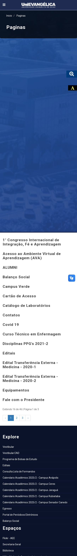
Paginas (21, 15)
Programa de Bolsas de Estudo (20, 459)
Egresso (7, 508)
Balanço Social (11, 520)
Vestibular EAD (11, 453)
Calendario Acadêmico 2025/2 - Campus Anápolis (30, 477)
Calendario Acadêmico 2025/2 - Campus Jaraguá (30, 490)
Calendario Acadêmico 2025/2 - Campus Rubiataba (31, 496)
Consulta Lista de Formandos (19, 471)
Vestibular (8, 446)
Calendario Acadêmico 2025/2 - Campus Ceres (29, 483)
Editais (6, 465)
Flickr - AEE (9, 538)
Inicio (9, 15)
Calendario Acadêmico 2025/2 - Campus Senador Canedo (35, 502)
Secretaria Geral (12, 544)
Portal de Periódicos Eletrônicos (20, 514)
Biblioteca (8, 550)
